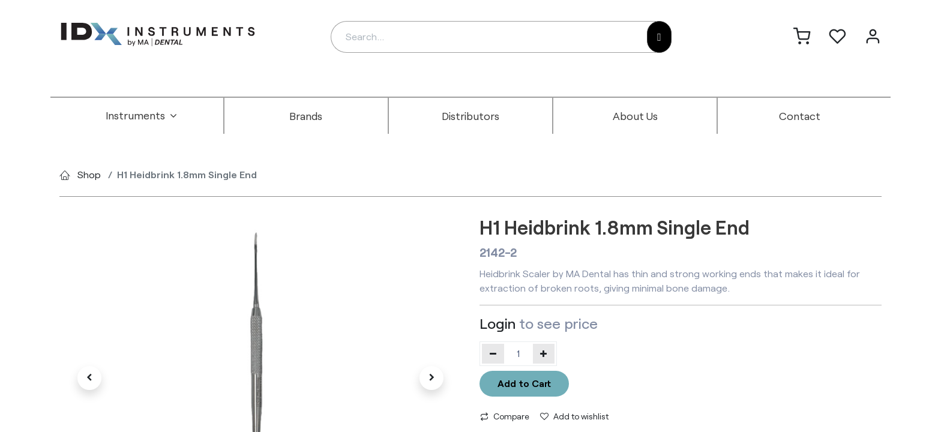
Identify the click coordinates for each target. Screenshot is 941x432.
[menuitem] (142, 115)
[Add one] (544, 353)
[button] (89, 378)
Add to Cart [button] (524, 383)
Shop (89, 174)
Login (498, 323)
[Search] (659, 37)
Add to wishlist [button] (574, 416)
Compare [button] (504, 416)
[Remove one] (493, 353)
